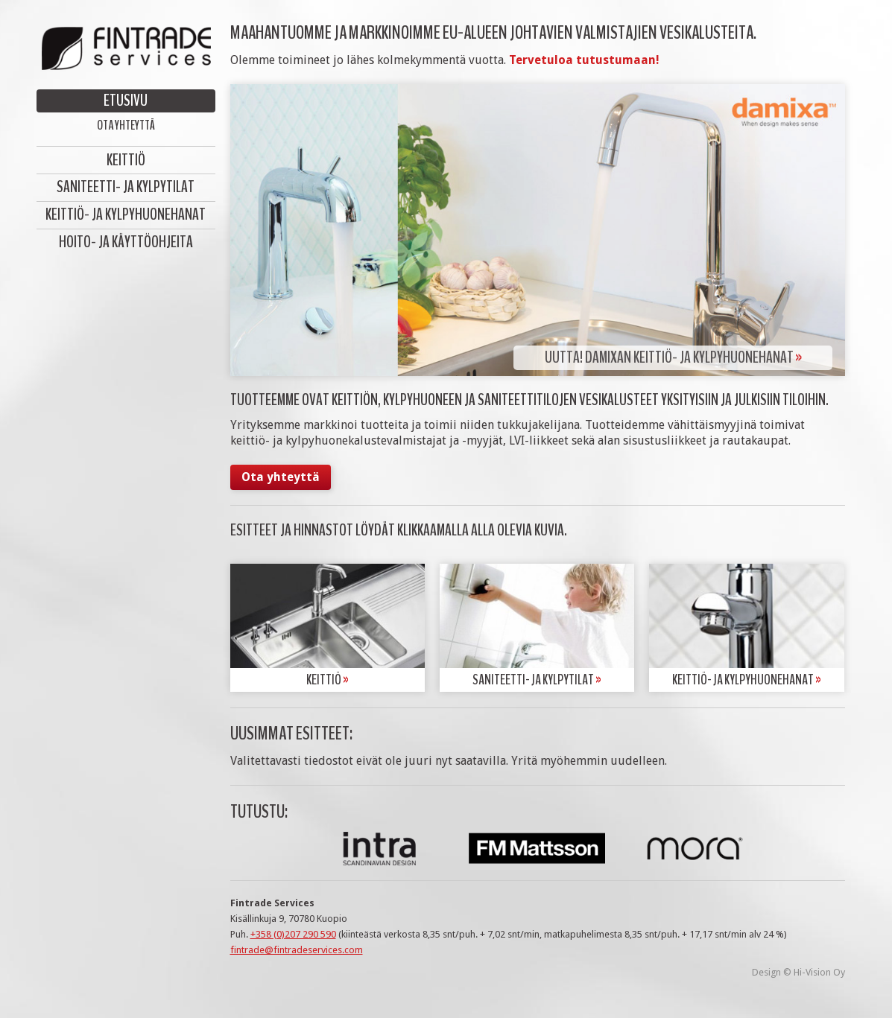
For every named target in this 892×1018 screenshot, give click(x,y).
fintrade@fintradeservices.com (296, 949)
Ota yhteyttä (126, 125)
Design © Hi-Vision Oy (798, 972)
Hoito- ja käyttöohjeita (126, 242)
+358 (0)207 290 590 (293, 934)
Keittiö (126, 160)
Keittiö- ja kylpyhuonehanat (125, 214)
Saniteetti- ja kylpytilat (125, 187)
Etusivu (126, 100)
